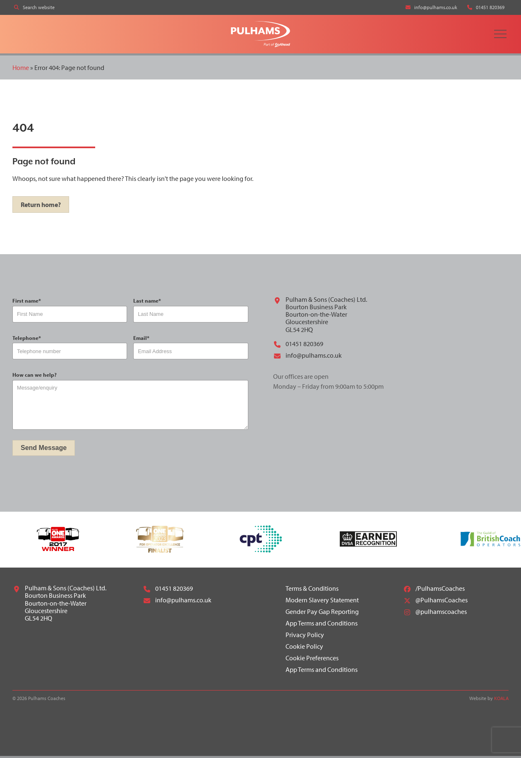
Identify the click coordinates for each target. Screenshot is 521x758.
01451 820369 (298, 346)
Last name (147, 303)
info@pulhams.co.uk (307, 358)
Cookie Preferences (312, 660)
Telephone (26, 340)
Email (141, 340)
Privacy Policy (305, 637)
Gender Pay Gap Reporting (322, 613)
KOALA (501, 700)
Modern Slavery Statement (322, 602)
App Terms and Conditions (322, 625)
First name (26, 303)
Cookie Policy (304, 648)
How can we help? (34, 377)
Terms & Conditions (312, 590)
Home (20, 69)
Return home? (41, 206)
